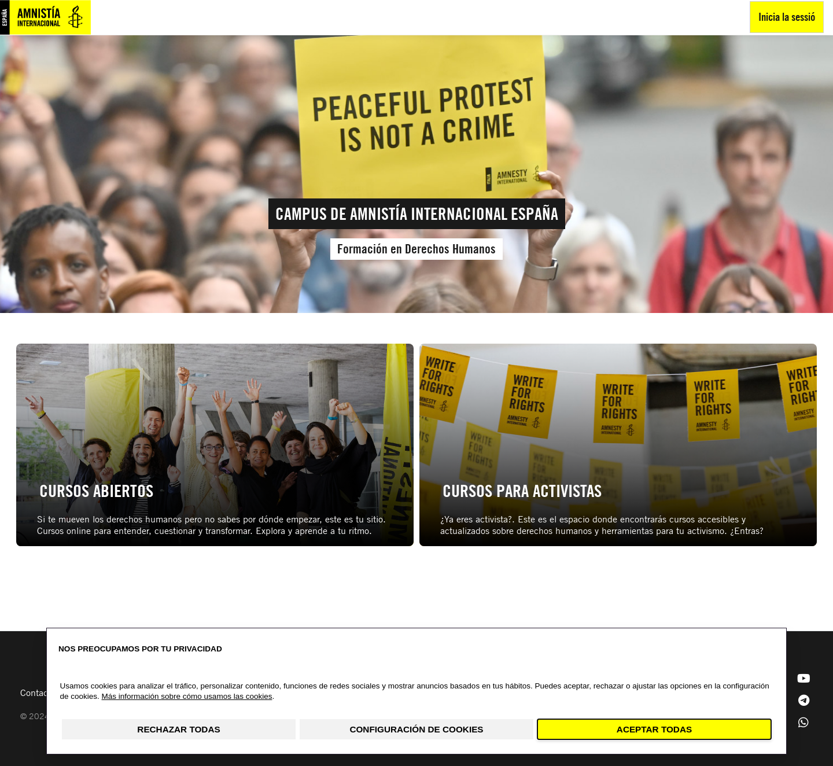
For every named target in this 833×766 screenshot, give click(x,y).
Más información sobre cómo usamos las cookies (187, 696)
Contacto (38, 692)
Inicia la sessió (786, 16)
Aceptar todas (654, 729)
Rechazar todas (178, 729)
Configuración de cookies (416, 729)
